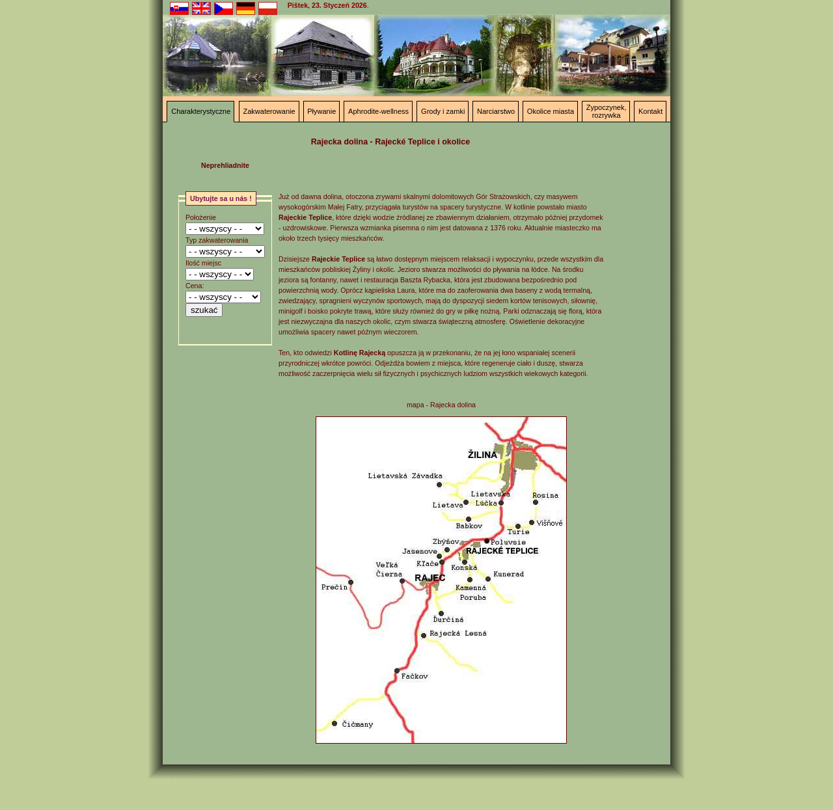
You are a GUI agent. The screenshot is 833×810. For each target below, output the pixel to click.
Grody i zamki (443, 111)
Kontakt (650, 111)
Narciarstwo (496, 111)
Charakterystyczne (200, 111)
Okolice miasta (550, 111)
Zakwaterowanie (269, 111)
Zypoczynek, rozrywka (606, 111)
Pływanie (321, 111)
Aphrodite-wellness (378, 111)
